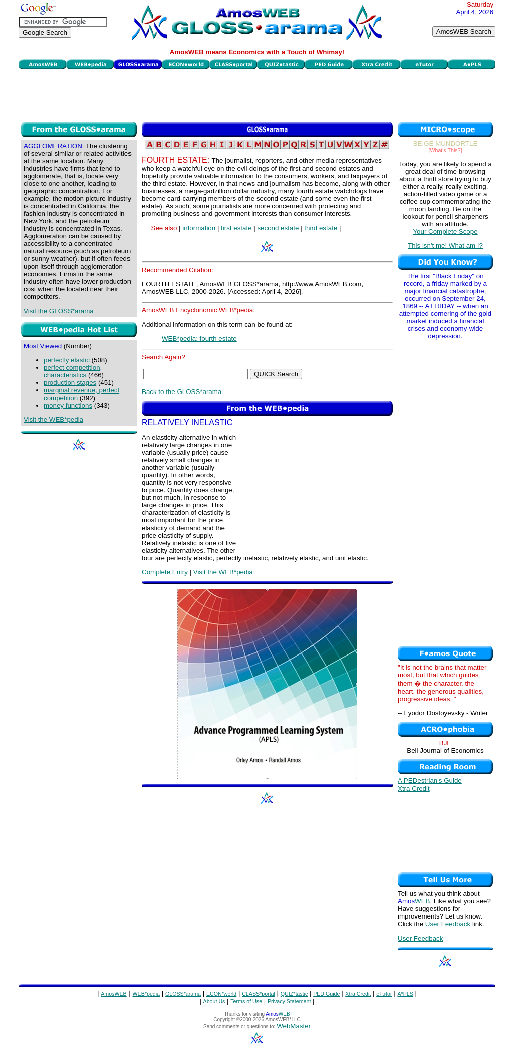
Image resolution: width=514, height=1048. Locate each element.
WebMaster (294, 1026)
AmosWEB (114, 994)
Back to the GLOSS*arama (181, 392)
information (198, 228)
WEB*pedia (146, 994)
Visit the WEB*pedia (53, 419)
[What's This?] (445, 150)
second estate (278, 228)
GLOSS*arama (183, 994)
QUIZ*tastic (294, 994)
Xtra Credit (414, 788)
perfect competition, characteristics (73, 371)
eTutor (384, 994)
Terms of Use (246, 1001)
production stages (70, 382)
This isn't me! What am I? (445, 245)
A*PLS (405, 994)
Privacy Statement (289, 1001)
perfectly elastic (67, 360)
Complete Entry (165, 572)
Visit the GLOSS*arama (59, 311)
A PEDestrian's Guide (430, 780)
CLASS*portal (258, 994)
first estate (236, 228)
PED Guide (326, 994)
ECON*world (221, 994)
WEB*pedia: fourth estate (199, 338)
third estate (320, 228)
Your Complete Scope (445, 231)
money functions (68, 405)
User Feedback (447, 924)
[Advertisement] (257, 94)
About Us (214, 1001)
